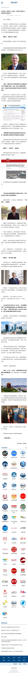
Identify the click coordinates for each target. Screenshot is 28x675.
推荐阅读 (4, 623)
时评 (9, 657)
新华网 (5, 617)
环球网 (23, 564)
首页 (4, 657)
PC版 (24, 664)
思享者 (5, 457)
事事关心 (7, 7)
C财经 (19, 657)
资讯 (14, 657)
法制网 (14, 564)
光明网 (23, 585)
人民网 (5, 596)
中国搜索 (23, 553)
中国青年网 (23, 521)
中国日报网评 (23, 478)
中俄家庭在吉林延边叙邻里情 (7, 648)
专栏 (9, 660)
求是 (5, 543)
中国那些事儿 (14, 468)
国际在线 (14, 596)
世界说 (23, 468)
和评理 (5, 468)
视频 (4, 660)
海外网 (5, 564)
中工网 (14, 575)
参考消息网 (14, 553)
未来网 (5, 607)
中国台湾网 (5, 585)
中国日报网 (3, 7)
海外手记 (23, 457)
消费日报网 (23, 543)
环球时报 (23, 500)
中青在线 (5, 575)
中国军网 (23, 532)
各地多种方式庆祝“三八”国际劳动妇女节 (10, 630)
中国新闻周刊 (5, 521)
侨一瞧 (5, 489)
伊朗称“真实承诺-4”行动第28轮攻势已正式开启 (11, 644)
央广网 (14, 585)
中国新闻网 (14, 500)
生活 (24, 657)
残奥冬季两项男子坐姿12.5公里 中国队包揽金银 (12, 651)
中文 (20, 664)
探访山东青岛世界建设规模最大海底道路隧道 (11, 633)
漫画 (19, 660)
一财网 (23, 607)
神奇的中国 (14, 457)
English (15, 664)
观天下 (24, 660)
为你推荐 (4, 448)
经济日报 (5, 532)
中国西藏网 (23, 575)
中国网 (23, 596)
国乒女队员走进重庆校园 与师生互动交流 (10, 627)
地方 (14, 660)
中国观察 (5, 478)
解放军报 (23, 510)
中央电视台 (5, 510)
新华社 (14, 478)
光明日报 (14, 532)
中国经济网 (5, 500)
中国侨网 (14, 543)
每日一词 (23, 489)
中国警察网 (5, 553)
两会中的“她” (4, 636)
